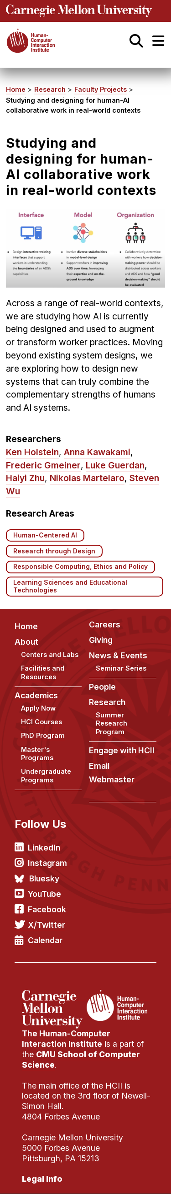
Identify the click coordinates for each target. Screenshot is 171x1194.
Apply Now (38, 708)
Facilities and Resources (42, 672)
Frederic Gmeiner (43, 465)
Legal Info (42, 1179)
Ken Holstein (32, 452)
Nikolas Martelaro (87, 478)
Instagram (47, 863)
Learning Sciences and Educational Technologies (70, 586)
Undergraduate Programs (46, 775)
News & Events (118, 655)
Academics (36, 695)
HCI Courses (41, 722)
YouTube (44, 894)
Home (16, 89)
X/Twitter (46, 925)
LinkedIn (44, 847)
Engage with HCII (122, 750)
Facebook (47, 909)
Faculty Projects (100, 89)
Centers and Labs (49, 654)
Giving (101, 640)
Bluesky (44, 878)
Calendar (45, 940)
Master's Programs (37, 754)
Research (50, 89)
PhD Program (43, 735)
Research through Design (54, 551)
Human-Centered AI (45, 535)
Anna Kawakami (97, 452)
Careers (104, 624)
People (102, 687)
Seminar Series (121, 668)
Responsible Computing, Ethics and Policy (80, 566)
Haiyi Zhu (25, 478)
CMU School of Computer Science (81, 1060)
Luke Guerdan (115, 465)
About (26, 642)
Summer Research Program (111, 723)
